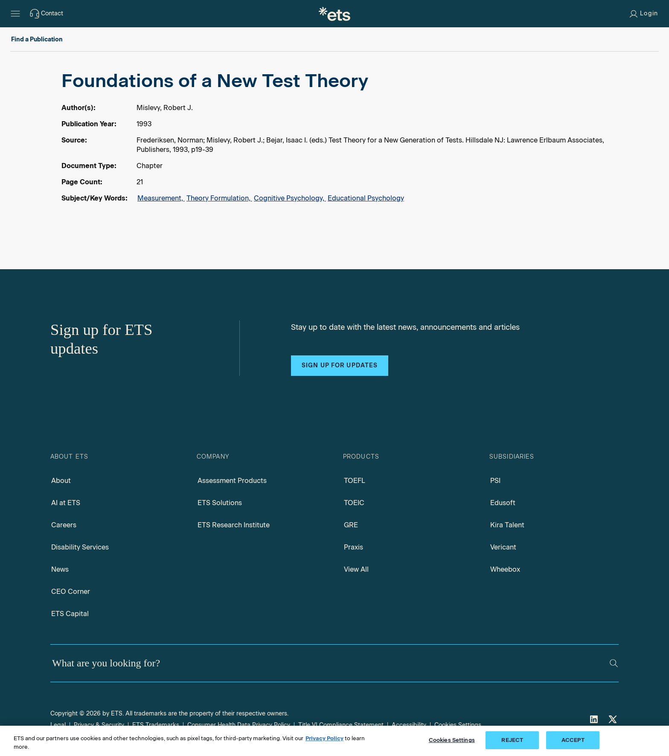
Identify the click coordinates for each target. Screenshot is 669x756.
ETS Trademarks (155, 725)
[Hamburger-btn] (15, 14)
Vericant (503, 547)
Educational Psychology (366, 198)
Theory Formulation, (219, 198)
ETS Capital (70, 614)
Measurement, (161, 198)
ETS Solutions (220, 503)
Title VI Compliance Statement (341, 725)
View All (356, 569)
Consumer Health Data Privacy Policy (238, 725)
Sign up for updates (340, 365)
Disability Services (80, 547)
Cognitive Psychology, (290, 198)
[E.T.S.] (334, 14)
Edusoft (502, 503)
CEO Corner (70, 591)
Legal (58, 725)
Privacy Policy (324, 738)
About (61, 481)
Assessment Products (232, 481)
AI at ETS (65, 503)
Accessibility (409, 725)
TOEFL (354, 481)
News (60, 569)
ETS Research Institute (234, 525)
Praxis (353, 547)
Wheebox (505, 569)
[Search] (614, 663)
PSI (495, 481)
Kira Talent (507, 525)
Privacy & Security (99, 725)
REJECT (512, 740)
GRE (351, 525)
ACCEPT (573, 740)
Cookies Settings (457, 725)
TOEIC (354, 503)
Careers (63, 525)
